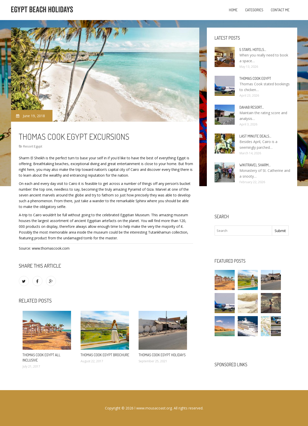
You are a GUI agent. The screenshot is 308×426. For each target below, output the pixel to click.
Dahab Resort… (251, 107)
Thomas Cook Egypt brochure (105, 354)
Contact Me (280, 10)
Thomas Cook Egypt (255, 78)
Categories (254, 10)
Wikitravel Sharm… (255, 165)
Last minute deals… (255, 136)
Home (233, 10)
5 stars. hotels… (252, 49)
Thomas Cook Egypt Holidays (162, 354)
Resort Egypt (32, 146)
